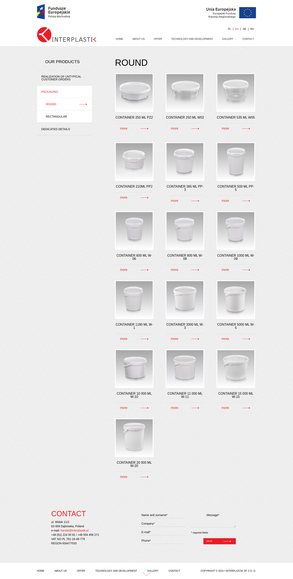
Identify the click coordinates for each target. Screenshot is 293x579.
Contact (248, 39)
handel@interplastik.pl (74, 530)
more (123, 128)
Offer (158, 39)
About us (138, 39)
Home (119, 39)
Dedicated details (55, 129)
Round (51, 104)
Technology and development (192, 39)
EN (237, 29)
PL (229, 29)
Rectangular (56, 116)
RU (252, 29)
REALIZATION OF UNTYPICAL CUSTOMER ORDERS (61, 78)
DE (244, 29)
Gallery (227, 39)
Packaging (49, 91)
